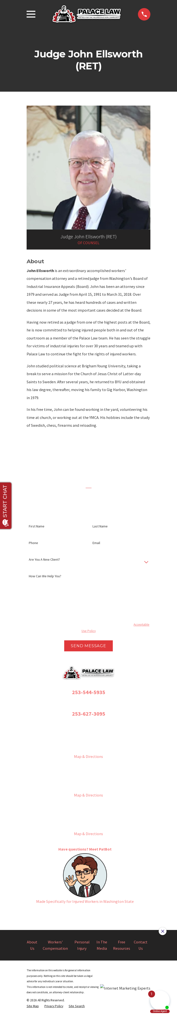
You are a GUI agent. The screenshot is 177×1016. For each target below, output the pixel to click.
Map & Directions (88, 756)
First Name (36, 526)
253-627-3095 (88, 713)
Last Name (100, 526)
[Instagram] (77, 913)
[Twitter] (88, 913)
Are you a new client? (44, 559)
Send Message (88, 645)
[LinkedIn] (111, 913)
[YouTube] (99, 913)
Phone (33, 543)
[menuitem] (33, 1006)
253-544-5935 (88, 692)
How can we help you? (45, 576)
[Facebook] (66, 913)
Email (96, 543)
